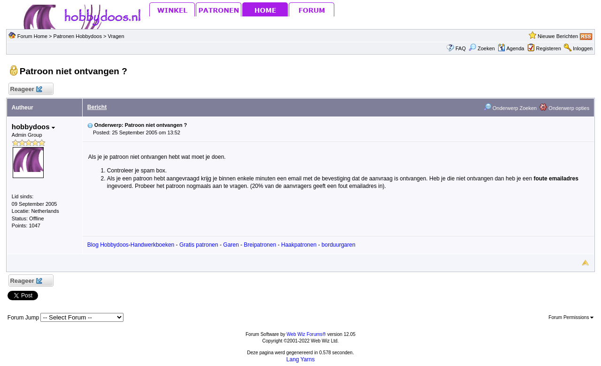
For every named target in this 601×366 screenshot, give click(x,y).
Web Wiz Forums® (306, 334)
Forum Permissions (570, 317)
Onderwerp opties (564, 108)
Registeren (548, 48)
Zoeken (482, 48)
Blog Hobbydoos (108, 244)
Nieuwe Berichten (558, 36)
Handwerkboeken (152, 244)
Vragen (116, 36)
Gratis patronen (198, 244)
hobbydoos (33, 127)
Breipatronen (260, 244)
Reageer (26, 89)
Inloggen (583, 48)
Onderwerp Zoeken (510, 108)
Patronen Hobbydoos (78, 36)
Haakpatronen (298, 244)
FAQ (460, 48)
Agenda (511, 48)
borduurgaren (338, 244)
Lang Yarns (300, 359)
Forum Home (32, 36)
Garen (231, 244)
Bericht (97, 107)
